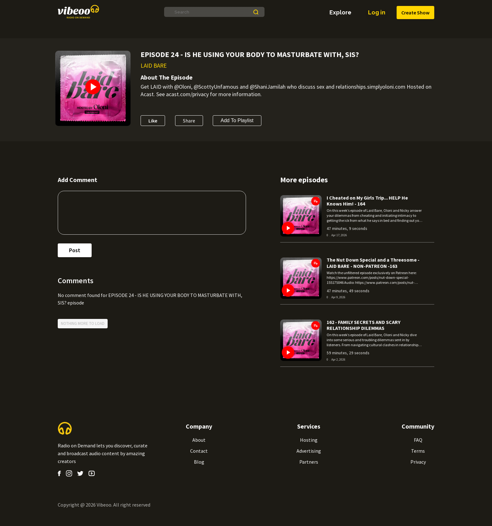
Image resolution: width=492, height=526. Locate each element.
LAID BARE (154, 65)
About (199, 440)
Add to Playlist (237, 121)
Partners (308, 462)
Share (189, 121)
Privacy (418, 462)
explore (340, 12)
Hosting (309, 440)
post (75, 250)
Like (153, 121)
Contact (199, 451)
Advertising (309, 451)
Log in (376, 13)
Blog (199, 462)
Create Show (415, 12)
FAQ (418, 440)
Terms (418, 451)
